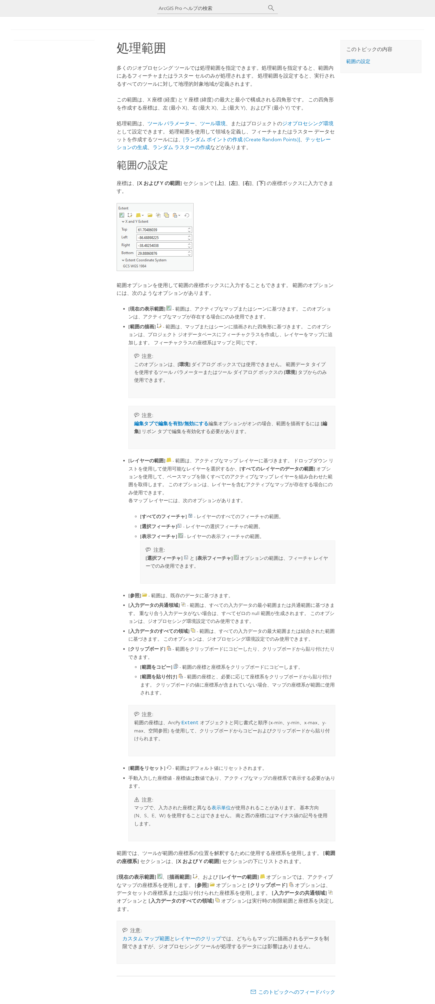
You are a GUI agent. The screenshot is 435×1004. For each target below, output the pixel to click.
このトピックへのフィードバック (296, 992)
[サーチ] (271, 8)
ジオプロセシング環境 (308, 123)
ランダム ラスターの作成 (181, 147)
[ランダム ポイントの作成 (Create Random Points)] (241, 139)
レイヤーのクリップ (198, 938)
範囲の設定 (358, 61)
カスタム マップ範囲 (146, 938)
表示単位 (221, 808)
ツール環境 (213, 123)
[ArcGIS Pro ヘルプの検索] (211, 8)
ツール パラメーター (171, 123)
